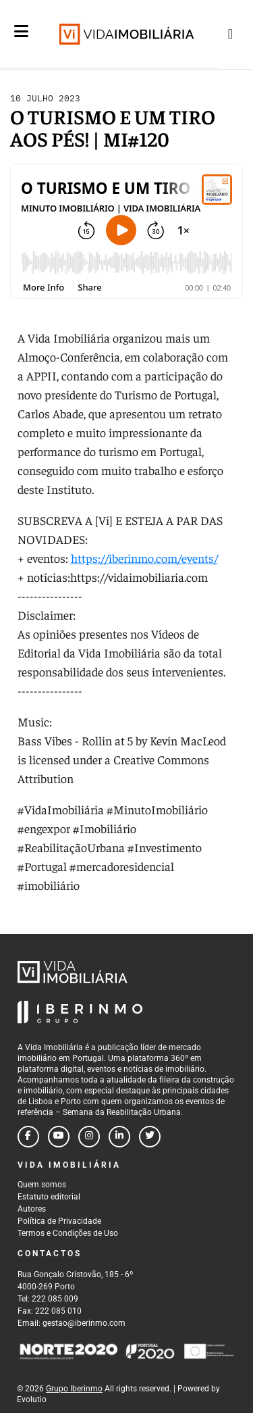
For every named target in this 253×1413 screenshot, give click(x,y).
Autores (32, 1209)
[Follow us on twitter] (150, 1136)
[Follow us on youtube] (58, 1136)
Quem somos (42, 1184)
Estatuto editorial (49, 1196)
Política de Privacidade (59, 1221)
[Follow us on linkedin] (119, 1136)
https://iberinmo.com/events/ (144, 558)
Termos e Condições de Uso (68, 1233)
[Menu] (21, 41)
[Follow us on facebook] (28, 1136)
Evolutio (32, 1399)
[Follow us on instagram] (89, 1136)
